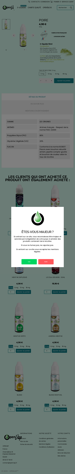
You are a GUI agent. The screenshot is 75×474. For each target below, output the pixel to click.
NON (45, 262)
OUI (29, 262)
